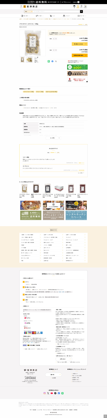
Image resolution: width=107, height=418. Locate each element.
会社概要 (53, 377)
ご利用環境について (60, 353)
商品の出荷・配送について (73, 62)
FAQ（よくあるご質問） (76, 375)
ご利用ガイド (74, 373)
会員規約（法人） (75, 379)
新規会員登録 (33, 284)
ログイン (27, 284)
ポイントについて (42, 289)
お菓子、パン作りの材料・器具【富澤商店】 (27, 19)
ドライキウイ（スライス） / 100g (30, 100)
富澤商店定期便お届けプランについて (55, 289)
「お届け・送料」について (29, 349)
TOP (31, 409)
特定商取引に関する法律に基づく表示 (60, 409)
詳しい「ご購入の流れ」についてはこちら (34, 301)
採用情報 (75, 409)
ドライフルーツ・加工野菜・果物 (44, 19)
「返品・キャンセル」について (62, 344)
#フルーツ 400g (39, 91)
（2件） (86, 24)
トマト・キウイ (66, 19)
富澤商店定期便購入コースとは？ (75, 60)
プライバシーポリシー (76, 381)
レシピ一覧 (39, 409)
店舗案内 (71, 409)
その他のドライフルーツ (57, 19)
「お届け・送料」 (61, 291)
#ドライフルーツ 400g (29, 91)
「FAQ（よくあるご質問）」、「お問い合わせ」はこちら (68, 362)
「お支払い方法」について (41, 349)
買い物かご (28, 289)
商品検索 (34, 409)
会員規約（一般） (75, 377)
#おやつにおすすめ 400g (51, 91)
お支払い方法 (41, 297)
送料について (34, 289)
